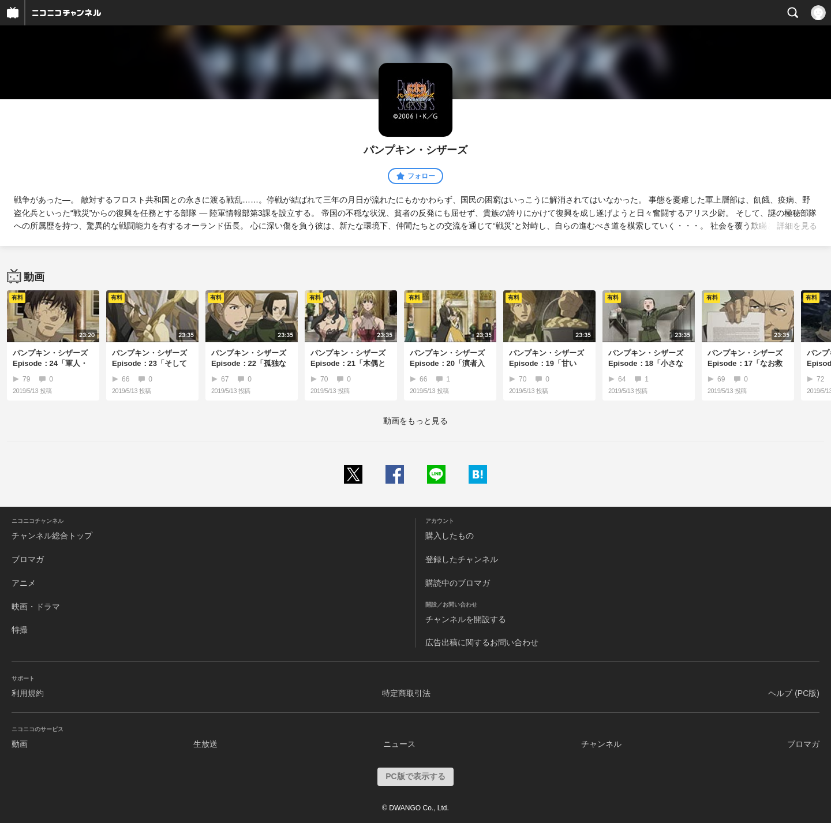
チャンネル (601, 744)
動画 (20, 744)
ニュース (399, 744)
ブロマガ (28, 559)
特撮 (20, 629)
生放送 (205, 744)
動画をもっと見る (415, 420)
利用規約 (28, 693)
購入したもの (449, 535)
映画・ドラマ (36, 606)
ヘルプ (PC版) (793, 693)
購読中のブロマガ (457, 583)
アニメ (24, 583)
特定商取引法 (406, 693)
